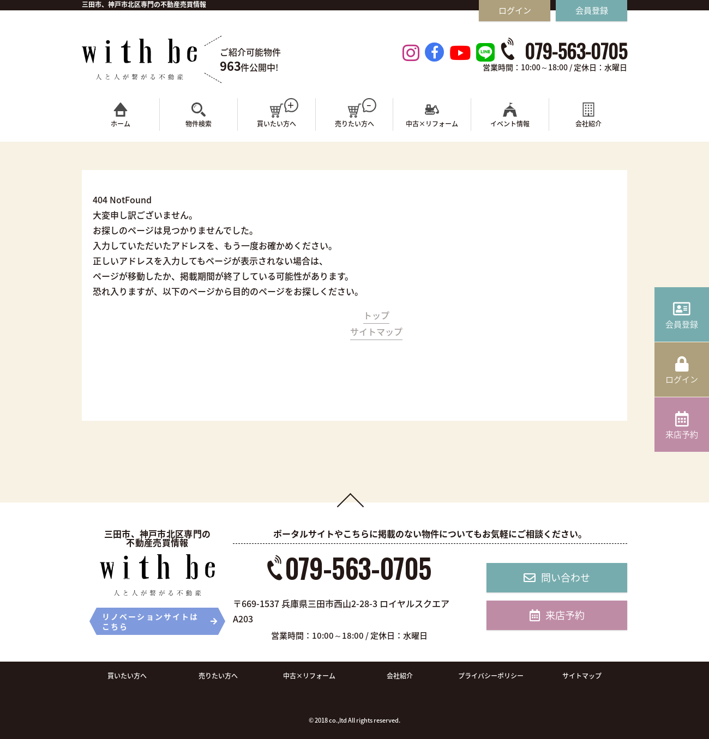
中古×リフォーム (309, 676)
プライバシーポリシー (491, 676)
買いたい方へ (127, 676)
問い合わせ (557, 577)
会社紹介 (400, 676)
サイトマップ (376, 331)
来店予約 (557, 615)
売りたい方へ (218, 676)
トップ (376, 315)
